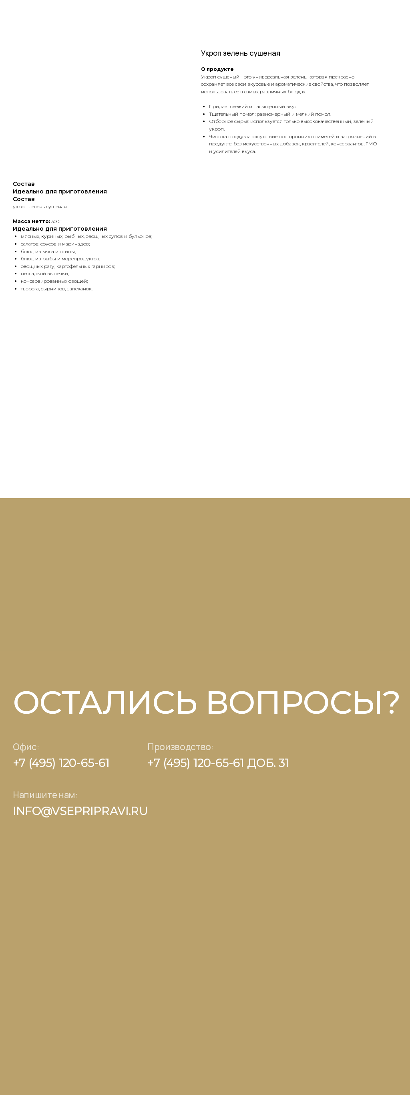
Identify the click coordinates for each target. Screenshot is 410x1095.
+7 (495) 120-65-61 (61, 763)
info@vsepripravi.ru (80, 811)
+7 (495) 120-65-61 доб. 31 (218, 763)
